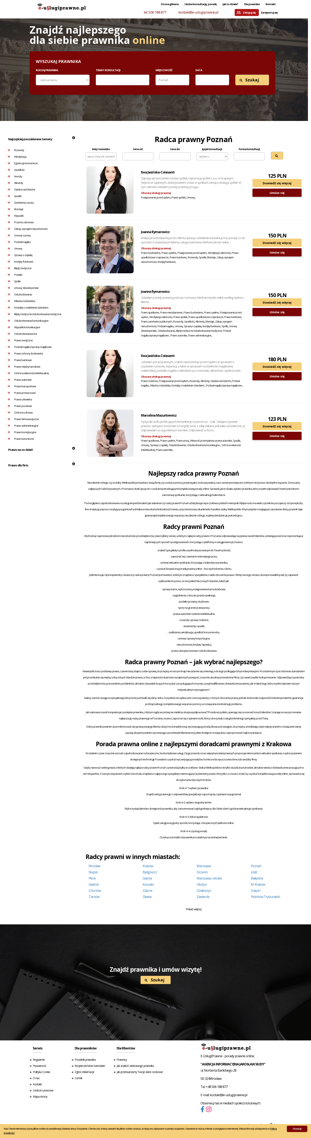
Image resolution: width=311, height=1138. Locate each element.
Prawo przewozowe (22, 393)
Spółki (14, 281)
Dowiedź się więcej (277, 183)
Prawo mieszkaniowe (171, 312)
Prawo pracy (182, 440)
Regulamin (39, 1060)
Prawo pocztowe (20, 406)
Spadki (14, 196)
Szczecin (202, 872)
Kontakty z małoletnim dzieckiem (28, 307)
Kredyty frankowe (20, 261)
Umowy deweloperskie (23, 288)
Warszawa (204, 866)
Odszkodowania (20, 294)
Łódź (254, 872)
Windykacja (17, 156)
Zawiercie (203, 896)
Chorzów (95, 890)
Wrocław (94, 866)
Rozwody (16, 150)
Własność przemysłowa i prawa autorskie (211, 440)
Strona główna (170, 4)
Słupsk (93, 872)
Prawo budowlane (150, 253)
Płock (92, 878)
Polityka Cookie (41, 1072)
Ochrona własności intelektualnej (28, 373)
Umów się (277, 193)
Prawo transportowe (22, 386)
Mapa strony (40, 1096)
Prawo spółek (178, 197)
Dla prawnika (252, 4)
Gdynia (147, 878)
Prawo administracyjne (23, 425)
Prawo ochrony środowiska (25, 353)
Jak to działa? (230, 4)
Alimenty (15, 183)
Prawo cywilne (168, 253)
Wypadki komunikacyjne (24, 327)
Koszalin (148, 884)
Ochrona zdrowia (20, 412)
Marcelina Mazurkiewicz (159, 415)
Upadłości (16, 170)
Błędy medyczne (20, 268)
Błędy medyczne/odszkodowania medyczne (34, 314)
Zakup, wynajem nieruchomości (27, 229)
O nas (36, 1078)
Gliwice (147, 896)
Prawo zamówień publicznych (156, 321)
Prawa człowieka (20, 399)
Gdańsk (94, 884)
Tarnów (94, 896)
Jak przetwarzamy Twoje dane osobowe (140, 1072)
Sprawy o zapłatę (20, 255)
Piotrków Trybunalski (265, 896)
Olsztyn (202, 884)
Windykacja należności (219, 253)
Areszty (15, 176)
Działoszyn (204, 890)
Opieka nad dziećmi (21, 189)
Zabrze (147, 890)
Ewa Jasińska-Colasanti (158, 172)
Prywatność (39, 1066)
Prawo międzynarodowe (24, 366)
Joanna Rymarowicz (155, 232)
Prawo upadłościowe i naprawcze (205, 317)
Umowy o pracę (19, 235)
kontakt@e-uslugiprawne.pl (198, 12)
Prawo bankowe (20, 360)
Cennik (78, 1078)
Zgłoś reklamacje (84, 1072)
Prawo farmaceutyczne (23, 419)
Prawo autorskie (20, 380)
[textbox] (100, 80)
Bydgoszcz (150, 872)
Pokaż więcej (193, 909)
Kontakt (271, 4)
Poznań (256, 866)
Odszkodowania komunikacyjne (28, 320)
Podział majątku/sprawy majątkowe (30, 347)
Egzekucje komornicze (23, 163)
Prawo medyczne (20, 340)
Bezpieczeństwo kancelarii (90, 1066)
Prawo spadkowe (150, 312)
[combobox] (123, 80)
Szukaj (249, 80)
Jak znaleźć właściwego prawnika (135, 1066)
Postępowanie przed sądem (155, 197)
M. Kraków (258, 884)
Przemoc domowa (21, 222)
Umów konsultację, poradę (201, 4)
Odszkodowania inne (22, 334)
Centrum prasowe (43, 1090)
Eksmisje (15, 209)
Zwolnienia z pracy (21, 202)
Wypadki (16, 216)
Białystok (257, 878)
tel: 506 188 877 (155, 12)
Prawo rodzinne (149, 381)
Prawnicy (122, 1060)
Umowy (15, 248)
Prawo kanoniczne (21, 439)
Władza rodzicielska (21, 301)
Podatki (15, 275)
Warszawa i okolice (209, 878)
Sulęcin (255, 890)
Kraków (148, 866)
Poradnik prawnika (85, 1060)
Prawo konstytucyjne (22, 432)
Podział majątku (19, 242)
